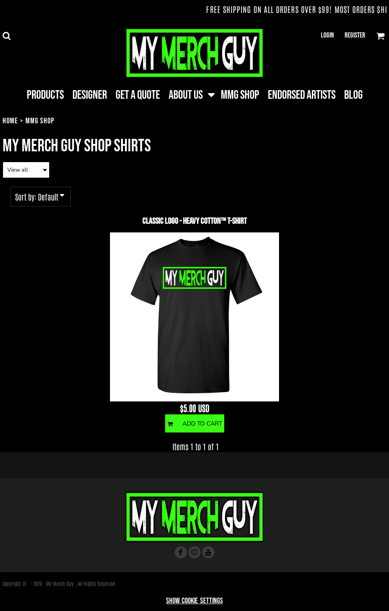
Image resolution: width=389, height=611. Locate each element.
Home (10, 120)
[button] (6, 35)
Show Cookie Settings (194, 600)
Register (355, 35)
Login (327, 35)
